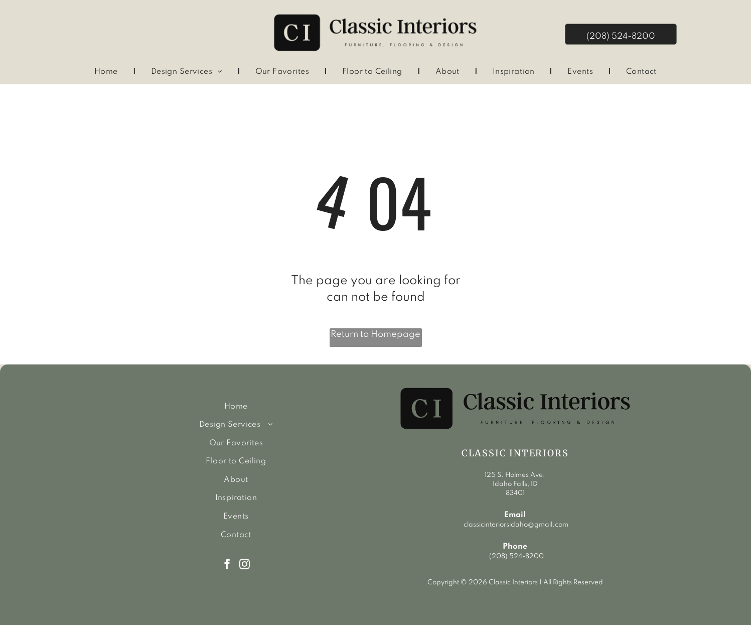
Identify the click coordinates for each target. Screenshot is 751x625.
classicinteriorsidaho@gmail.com (515, 525)
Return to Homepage (375, 334)
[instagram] (244, 565)
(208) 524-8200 (516, 556)
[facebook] (227, 565)
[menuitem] (107, 72)
